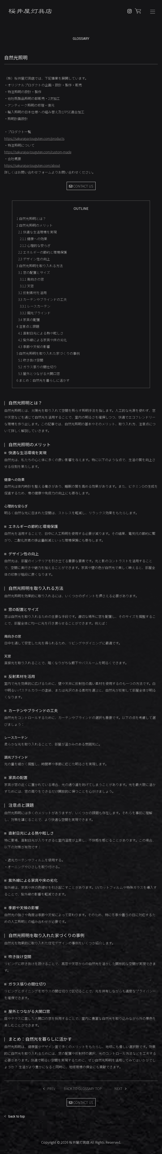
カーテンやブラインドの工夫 (42, 299)
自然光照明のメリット (34, 225)
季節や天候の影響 (34, 346)
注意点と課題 (27, 326)
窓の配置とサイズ (34, 272)
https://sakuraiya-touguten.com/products (34, 138)
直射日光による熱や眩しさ (40, 333)
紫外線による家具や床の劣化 (42, 339)
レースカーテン (35, 306)
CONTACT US (81, 186)
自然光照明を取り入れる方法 (39, 265)
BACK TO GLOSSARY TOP (83, 1088)
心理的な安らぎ (35, 245)
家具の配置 (29, 319)
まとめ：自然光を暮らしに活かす (43, 380)
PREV (51, 1088)
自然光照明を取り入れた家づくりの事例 (48, 353)
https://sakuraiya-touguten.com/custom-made (37, 151)
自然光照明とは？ (31, 218)
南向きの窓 (32, 279)
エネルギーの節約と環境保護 (42, 252)
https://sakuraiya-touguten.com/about (32, 165)
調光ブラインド (35, 312)
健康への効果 (33, 238)
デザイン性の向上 (34, 258)
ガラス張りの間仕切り (37, 366)
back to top (16, 1116)
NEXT (118, 1088)
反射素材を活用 (32, 292)
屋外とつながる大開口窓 (39, 373)
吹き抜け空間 (30, 360)
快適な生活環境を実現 (37, 231)
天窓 (27, 285)
